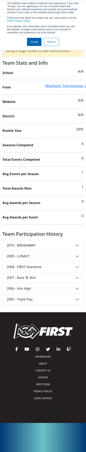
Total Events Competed (21, 159)
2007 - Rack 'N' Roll (21, 277)
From (6, 87)
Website (9, 101)
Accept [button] (34, 41)
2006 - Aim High (19, 288)
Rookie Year (12, 130)
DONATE (43, 377)
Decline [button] (51, 41)
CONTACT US (43, 370)
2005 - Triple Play (20, 299)
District (8, 116)
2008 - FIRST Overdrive (24, 267)
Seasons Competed (17, 145)
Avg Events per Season (20, 174)
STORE (43, 384)
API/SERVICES (43, 356)
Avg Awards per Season (21, 203)
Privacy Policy (18, 21)
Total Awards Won (17, 188)
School (7, 73)
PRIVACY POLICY (43, 391)
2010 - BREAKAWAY (21, 245)
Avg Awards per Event (20, 217)
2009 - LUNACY (18, 256)
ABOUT (43, 363)
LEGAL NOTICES (43, 398)
